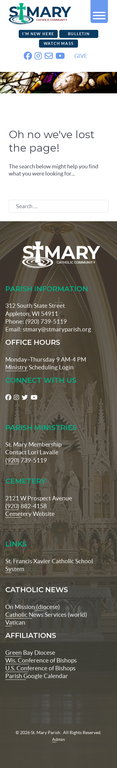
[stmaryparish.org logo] (32, 13)
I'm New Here (38, 34)
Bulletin (79, 34)
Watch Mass (59, 43)
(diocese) (47, 606)
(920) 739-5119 (26, 460)
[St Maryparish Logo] (58, 254)
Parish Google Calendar (36, 675)
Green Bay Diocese (30, 652)
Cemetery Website (30, 513)
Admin (58, 739)
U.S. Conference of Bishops (40, 668)
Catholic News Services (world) (46, 614)
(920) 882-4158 (26, 506)
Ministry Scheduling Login (39, 367)
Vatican (15, 622)
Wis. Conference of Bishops (41, 660)
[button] (99, 13)
